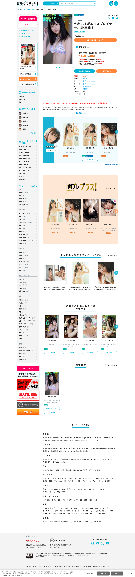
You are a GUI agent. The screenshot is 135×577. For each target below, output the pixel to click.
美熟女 (23, 258)
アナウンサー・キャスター (27, 320)
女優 (22, 306)
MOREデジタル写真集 (90, 448)
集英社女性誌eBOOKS (50, 451)
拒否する (103, 573)
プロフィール (52, 151)
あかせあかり (30, 9)
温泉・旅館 (24, 291)
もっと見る (109, 188)
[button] (116, 132)
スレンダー (25, 214)
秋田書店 (46, 437)
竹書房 (53, 440)
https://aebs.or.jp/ (40, 556)
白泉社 (71, 440)
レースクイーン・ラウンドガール (27, 317)
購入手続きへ (106, 71)
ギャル (23, 243)
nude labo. (22, 179)
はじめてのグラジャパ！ (28, 30)
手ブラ (23, 348)
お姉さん (24, 255)
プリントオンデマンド (25, 170)
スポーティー (24, 237)
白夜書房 (77, 440)
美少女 (23, 252)
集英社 (85, 78)
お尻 (22, 220)
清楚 (22, 270)
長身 (22, 228)
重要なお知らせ (28, 369)
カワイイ (24, 264)
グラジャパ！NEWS (27, 84)
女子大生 (23, 315)
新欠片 (65, 440)
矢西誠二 (85, 89)
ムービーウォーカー (92, 440)
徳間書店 (60, 440)
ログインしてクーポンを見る (95, 40)
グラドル (24, 300)
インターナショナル (26, 240)
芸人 (22, 333)
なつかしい (24, 261)
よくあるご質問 (25, 36)
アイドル (24, 303)
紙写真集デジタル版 (24, 158)
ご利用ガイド (25, 33)
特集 (20, 102)
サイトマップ (106, 566)
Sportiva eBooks (24, 155)
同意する (117, 573)
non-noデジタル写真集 (106, 448)
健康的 (23, 231)
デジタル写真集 (25, 74)
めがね (23, 202)
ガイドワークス (55, 437)
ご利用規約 (28, 566)
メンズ (23, 354)
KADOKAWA (65, 437)
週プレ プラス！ (25, 79)
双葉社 (83, 440)
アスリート (24, 336)
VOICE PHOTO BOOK (25, 167)
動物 (22, 357)
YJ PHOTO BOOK (24, 149)
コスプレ (24, 193)
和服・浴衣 (24, 205)
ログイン (28, 25)
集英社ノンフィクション (67, 451)
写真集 (22, 9)
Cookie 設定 (75, 566)
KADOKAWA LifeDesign (77, 437)
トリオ (23, 282)
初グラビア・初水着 (26, 351)
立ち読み (57, 67)
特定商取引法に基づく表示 (62, 566)
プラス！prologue (24, 161)
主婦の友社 (106, 437)
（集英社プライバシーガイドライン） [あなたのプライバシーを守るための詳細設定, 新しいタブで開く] (12, 575)
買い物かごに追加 (84, 71)
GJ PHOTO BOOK (24, 152)
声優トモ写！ (22, 173)
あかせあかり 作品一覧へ (111, 164)
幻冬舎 (93, 437)
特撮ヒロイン (24, 327)
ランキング (22, 99)
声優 (22, 312)
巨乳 (23, 217)
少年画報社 (47, 440)
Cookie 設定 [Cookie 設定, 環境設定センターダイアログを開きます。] (89, 573)
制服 (22, 196)
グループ (23, 285)
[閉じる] (132, 573)
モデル (23, 309)
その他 (23, 360)
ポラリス (21, 176)
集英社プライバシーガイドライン (43, 566)
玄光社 (88, 437)
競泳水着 (23, 199)
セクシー (24, 267)
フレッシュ (24, 234)
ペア (22, 279)
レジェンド (24, 330)
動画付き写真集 (23, 164)
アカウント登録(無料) (28, 19)
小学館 (112, 437)
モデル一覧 (32, 133)
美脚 (22, 225)
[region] (67, 573)
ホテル (23, 288)
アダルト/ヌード (23, 339)
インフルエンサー (26, 324)
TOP (18, 9)
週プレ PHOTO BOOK (25, 146)
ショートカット (26, 223)
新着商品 (21, 96)
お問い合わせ (96, 566)
